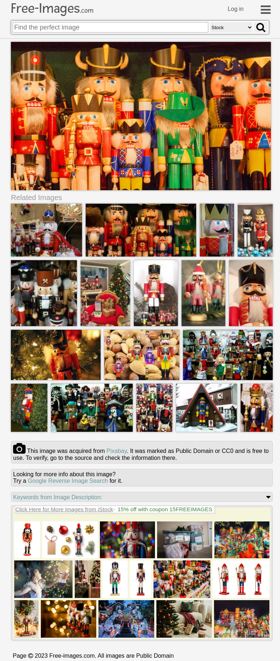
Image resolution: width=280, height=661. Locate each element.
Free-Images (52, 8)
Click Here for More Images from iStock (64, 509)
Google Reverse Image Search (68, 481)
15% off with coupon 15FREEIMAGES (164, 509)
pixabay (116, 451)
